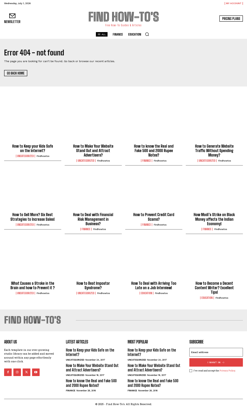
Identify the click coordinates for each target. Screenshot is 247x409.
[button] (147, 34)
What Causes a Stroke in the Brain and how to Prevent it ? (32, 285)
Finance (146, 160)
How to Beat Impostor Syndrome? (93, 285)
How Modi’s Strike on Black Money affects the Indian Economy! (214, 219)
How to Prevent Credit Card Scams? (153, 216)
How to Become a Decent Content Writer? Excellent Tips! (214, 288)
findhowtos (43, 156)
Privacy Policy (227, 370)
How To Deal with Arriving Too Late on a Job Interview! (153, 285)
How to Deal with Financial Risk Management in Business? (93, 219)
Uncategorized (25, 156)
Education (146, 293)
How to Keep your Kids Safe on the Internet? (32, 148)
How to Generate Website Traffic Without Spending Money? (214, 151)
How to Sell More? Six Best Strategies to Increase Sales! (32, 216)
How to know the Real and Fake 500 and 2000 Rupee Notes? (154, 151)
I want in (216, 362)
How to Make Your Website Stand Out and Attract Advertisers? (93, 151)
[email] (216, 352)
